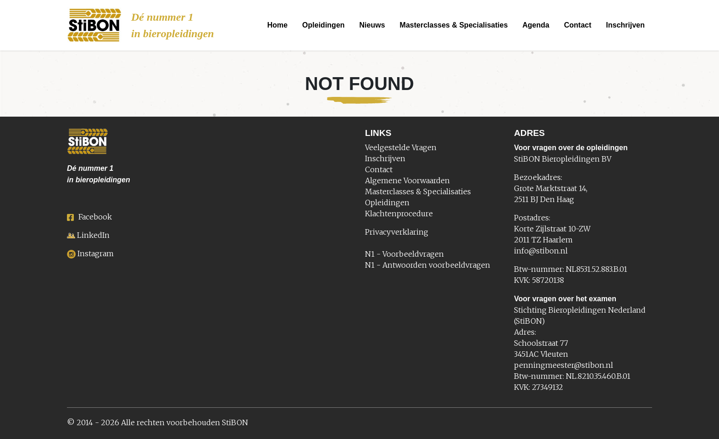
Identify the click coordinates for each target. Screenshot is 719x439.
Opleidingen (323, 25)
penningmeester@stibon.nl (563, 365)
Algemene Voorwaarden (407, 180)
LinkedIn (93, 235)
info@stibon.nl (541, 250)
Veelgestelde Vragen (401, 147)
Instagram (95, 253)
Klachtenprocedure (399, 213)
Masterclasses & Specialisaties (454, 25)
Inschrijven (625, 25)
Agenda (535, 25)
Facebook (89, 216)
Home (277, 25)
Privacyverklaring (396, 231)
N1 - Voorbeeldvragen (404, 254)
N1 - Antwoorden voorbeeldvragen (427, 265)
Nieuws (372, 25)
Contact (578, 25)
